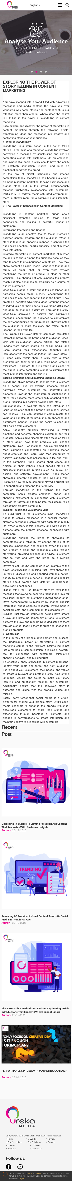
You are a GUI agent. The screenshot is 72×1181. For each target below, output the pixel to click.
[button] (32, 72)
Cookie (39, 1173)
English (35, 5)
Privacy (29, 1173)
